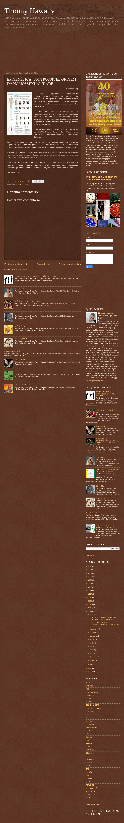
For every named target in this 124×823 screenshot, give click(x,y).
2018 (90, 590)
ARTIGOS (89, 686)
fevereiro (93, 657)
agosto (92, 639)
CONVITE (89, 711)
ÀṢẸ (87, 689)
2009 (90, 672)
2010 (90, 668)
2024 (90, 573)
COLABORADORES (93, 705)
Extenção (89, 737)
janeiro (92, 660)
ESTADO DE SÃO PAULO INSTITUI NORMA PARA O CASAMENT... (103, 618)
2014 (90, 604)
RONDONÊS (90, 795)
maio (92, 646)
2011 (90, 665)
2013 (90, 608)
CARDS (88, 699)
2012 (90, 611)
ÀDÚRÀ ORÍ (19, 289)
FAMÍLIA (89, 740)
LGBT (26, 185)
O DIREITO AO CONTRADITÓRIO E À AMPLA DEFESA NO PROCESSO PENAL (107, 442)
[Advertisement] (64, 50)
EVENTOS (89, 731)
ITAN (87, 756)
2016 (90, 597)
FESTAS (89, 743)
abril (92, 650)
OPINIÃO (89, 772)
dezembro (94, 614)
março (92, 653)
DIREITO (89, 721)
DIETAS (89, 718)
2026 (90, 566)
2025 (90, 570)
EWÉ (87, 734)
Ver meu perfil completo (94, 381)
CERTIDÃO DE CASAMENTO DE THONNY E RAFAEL (107, 471)
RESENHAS (90, 791)
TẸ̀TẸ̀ (17, 372)
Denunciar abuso (93, 804)
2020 (90, 587)
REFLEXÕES (90, 785)
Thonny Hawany (29, 11)
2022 (90, 580)
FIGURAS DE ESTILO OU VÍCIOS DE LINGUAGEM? (105, 526)
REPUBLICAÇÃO (92, 788)
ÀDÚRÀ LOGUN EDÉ (22, 385)
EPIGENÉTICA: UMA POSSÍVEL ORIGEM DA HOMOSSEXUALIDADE (104, 624)
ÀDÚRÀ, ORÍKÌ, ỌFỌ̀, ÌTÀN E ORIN (28, 301)
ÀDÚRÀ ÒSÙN (20, 326)
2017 (90, 594)
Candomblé (90, 695)
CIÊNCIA (19, 185)
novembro (94, 629)
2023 (90, 577)
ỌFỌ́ (87, 769)
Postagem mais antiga (69, 264)
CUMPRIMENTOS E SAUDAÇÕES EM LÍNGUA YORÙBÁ (35, 276)
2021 (90, 584)
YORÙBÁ (89, 798)
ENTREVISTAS (91, 727)
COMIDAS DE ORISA (93, 708)
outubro (93, 632)
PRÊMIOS (89, 782)
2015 (90, 601)
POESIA (89, 779)
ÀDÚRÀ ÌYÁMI (20, 360)
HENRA (88, 747)
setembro (93, 636)
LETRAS (89, 763)
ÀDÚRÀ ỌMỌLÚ (21, 339)
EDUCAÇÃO (90, 724)
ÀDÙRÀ (88, 683)
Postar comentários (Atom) (20, 269)
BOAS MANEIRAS (92, 692)
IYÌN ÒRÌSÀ (90, 759)
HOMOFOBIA (91, 750)
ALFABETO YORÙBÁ (12, 351)
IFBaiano (89, 753)
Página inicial (43, 264)
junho (92, 643)
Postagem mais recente (16, 264)
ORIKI (88, 775)
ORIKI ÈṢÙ (19, 314)
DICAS (88, 715)
